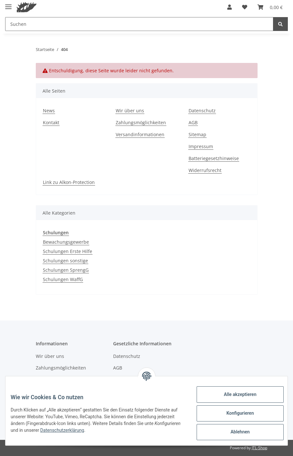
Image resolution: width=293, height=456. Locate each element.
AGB (193, 122)
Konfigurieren (235, 413)
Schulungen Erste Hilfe (67, 251)
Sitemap (197, 134)
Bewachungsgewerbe (66, 242)
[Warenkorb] (270, 7)
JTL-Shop (259, 448)
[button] (229, 7)
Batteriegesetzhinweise (214, 158)
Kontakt (51, 122)
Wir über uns (130, 110)
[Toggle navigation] (8, 4)
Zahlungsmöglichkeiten (141, 122)
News (49, 110)
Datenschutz (202, 110)
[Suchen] (139, 24)
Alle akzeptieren (235, 394)
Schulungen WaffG (63, 279)
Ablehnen (234, 431)
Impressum (201, 146)
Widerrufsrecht (205, 170)
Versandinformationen (140, 134)
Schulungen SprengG (66, 270)
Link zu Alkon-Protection (69, 182)
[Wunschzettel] (244, 7)
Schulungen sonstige (65, 261)
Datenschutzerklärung (94, 430)
